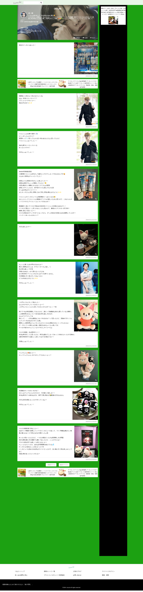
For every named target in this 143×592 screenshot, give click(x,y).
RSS (103, 552)
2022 (102, 528)
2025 (102, 521)
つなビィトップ (20, 571)
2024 (102, 523)
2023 (102, 525)
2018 (102, 537)
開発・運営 (105, 575)
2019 (102, 535)
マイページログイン (108, 571)
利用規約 (62, 575)
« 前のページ (51, 465)
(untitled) (103, 33)
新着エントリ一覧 (49, 571)
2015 (102, 544)
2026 (102, 518)
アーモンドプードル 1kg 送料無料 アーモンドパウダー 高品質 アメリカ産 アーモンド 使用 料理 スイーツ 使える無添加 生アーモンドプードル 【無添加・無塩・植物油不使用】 (82, 84)
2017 (102, 539)
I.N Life (57, 8)
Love (85, 38)
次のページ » (64, 465)
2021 (102, 530)
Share (92, 38)
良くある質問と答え (21, 575)
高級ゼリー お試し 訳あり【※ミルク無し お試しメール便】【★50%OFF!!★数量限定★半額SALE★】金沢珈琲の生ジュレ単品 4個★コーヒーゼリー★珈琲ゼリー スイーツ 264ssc (113, 11)
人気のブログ (77, 571)
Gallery (77, 38)
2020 (102, 532)
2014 (102, 546)
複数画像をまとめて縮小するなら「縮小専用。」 (17, 584)
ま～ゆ (30, 13)
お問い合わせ (77, 575)
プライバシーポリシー (51, 575)
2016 (102, 541)
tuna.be (71, 567)
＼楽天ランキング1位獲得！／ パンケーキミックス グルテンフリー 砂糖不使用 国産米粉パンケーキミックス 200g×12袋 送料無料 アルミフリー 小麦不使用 (42, 84)
